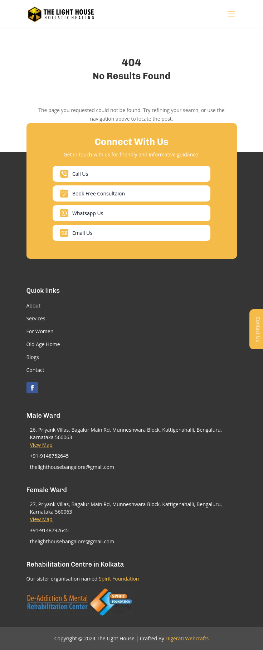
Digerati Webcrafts (187, 638)
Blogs (32, 357)
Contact (35, 370)
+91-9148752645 (49, 455)
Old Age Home (43, 344)
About (33, 305)
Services (35, 318)
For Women (40, 331)
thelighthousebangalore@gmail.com (72, 467)
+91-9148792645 (49, 530)
